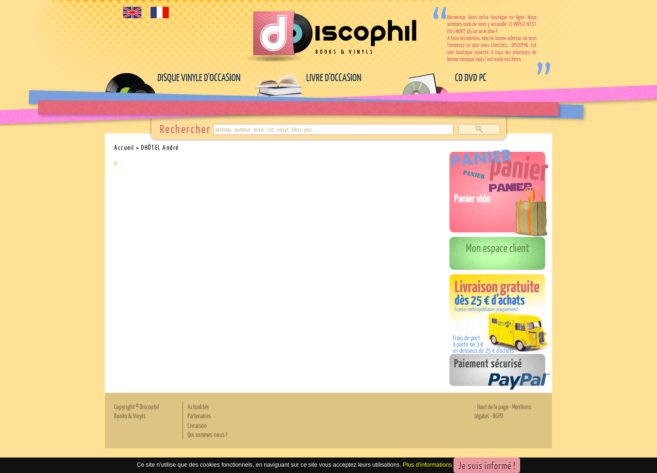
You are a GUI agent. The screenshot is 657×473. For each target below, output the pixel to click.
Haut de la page (492, 406)
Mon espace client (497, 247)
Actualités (198, 406)
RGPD (498, 415)
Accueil (124, 147)
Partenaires (199, 415)
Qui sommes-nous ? (207, 434)
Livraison (197, 425)
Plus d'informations (427, 464)
